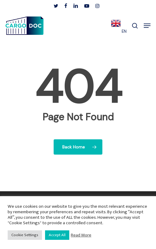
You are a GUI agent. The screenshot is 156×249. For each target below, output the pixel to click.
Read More (81, 235)
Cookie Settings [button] (24, 235)
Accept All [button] (57, 235)
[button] (147, 26)
